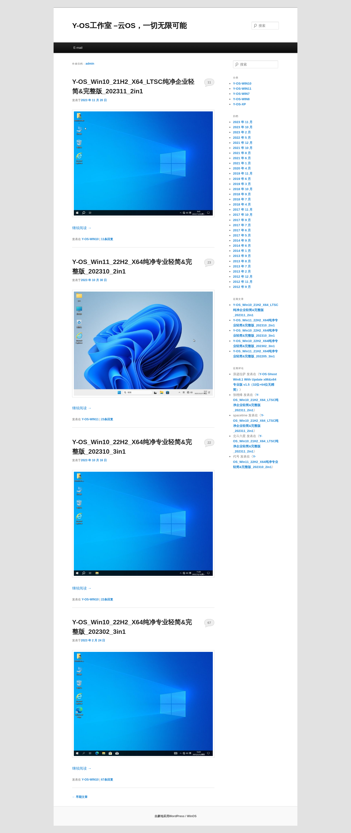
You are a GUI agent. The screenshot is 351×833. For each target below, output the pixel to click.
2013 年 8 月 (242, 261)
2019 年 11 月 (243, 173)
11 (209, 82)
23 (209, 262)
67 (209, 623)
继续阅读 (81, 228)
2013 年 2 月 (242, 271)
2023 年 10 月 (243, 127)
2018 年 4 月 (242, 204)
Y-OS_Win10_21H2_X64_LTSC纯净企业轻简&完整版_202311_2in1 (255, 310)
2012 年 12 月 (243, 276)
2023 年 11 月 (243, 122)
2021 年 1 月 (242, 163)
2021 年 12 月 (243, 143)
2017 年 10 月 (243, 214)
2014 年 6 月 (242, 245)
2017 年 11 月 (243, 209)
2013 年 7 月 (242, 266)
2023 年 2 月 (242, 132)
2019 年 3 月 (242, 184)
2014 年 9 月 (242, 240)
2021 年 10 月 (243, 148)
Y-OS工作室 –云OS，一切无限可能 (129, 25)
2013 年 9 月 (242, 256)
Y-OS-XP (239, 104)
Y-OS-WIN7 (241, 94)
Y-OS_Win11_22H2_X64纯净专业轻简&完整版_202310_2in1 (255, 462)
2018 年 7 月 (242, 199)
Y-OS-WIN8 (241, 99)
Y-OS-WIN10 (90, 239)
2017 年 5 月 (242, 235)
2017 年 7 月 (242, 225)
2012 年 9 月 (242, 287)
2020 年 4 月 (242, 168)
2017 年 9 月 (242, 220)
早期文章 (80, 797)
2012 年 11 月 (243, 282)
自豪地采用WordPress (170, 816)
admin (90, 63)
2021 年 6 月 (242, 158)
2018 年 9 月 (242, 194)
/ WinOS (190, 816)
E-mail (77, 47)
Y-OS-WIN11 (90, 419)
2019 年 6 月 (242, 179)
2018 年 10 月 (243, 189)
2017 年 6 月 (242, 230)
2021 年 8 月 (242, 153)
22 (209, 442)
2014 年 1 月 (242, 251)
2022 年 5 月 (242, 137)
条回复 (107, 239)
